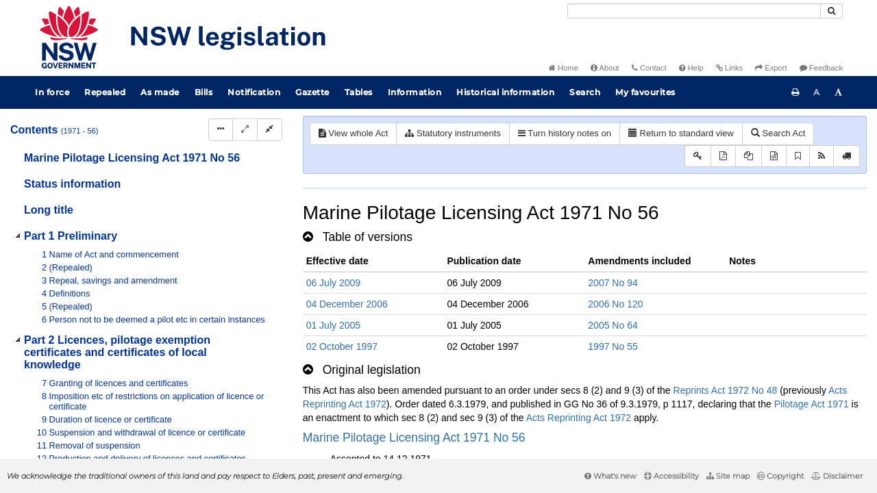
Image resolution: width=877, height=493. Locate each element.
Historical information (505, 92)
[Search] (694, 10)
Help (691, 68)
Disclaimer (837, 476)
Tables (359, 92)
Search (584, 92)
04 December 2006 (347, 304)
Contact (649, 68)
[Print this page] (795, 92)
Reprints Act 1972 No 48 (726, 390)
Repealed (104, 92)
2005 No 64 (612, 325)
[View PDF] (723, 156)
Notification (253, 92)
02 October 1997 (342, 346)
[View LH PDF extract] (748, 156)
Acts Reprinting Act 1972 (578, 417)
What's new (610, 476)
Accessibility (671, 476)
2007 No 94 (612, 282)
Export (771, 68)
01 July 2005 (333, 325)
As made (160, 92)
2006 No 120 (615, 304)
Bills (204, 92)
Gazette (312, 92)
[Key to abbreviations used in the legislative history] (697, 156)
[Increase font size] (838, 92)
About (605, 68)
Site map (728, 476)
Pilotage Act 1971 (811, 404)
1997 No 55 (612, 346)
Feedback (821, 68)
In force (52, 92)
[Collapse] (269, 129)
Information (415, 92)
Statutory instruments (452, 133)
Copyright (780, 476)
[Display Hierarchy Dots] (220, 129)
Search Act (778, 133)
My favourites (645, 92)
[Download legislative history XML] (774, 156)
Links (729, 68)
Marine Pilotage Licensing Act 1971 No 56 (414, 437)
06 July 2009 (333, 282)
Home (563, 68)
